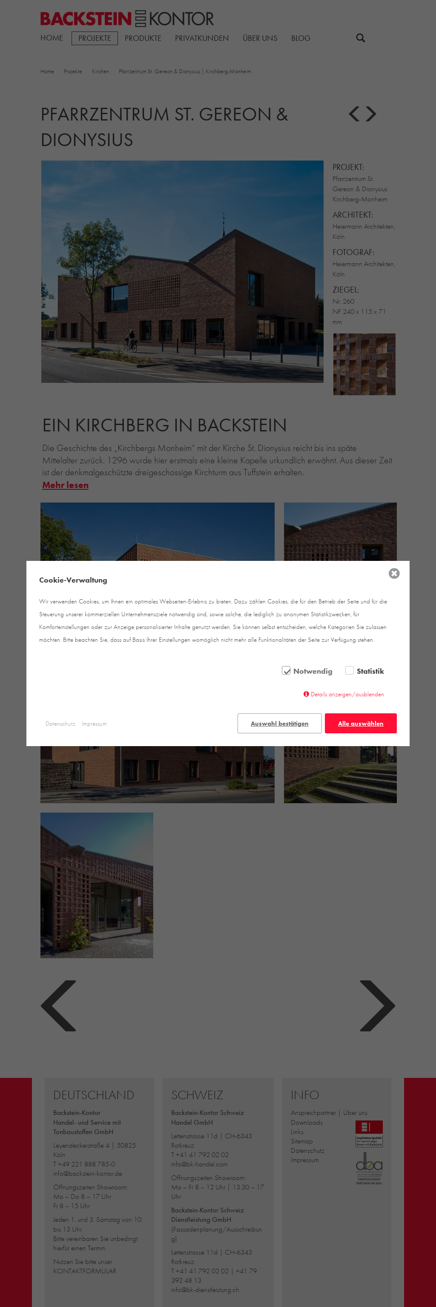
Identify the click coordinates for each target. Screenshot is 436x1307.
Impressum (94, 723)
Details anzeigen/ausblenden (347, 694)
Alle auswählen (361, 723)
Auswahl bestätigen (280, 723)
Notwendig (313, 671)
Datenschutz (60, 723)
